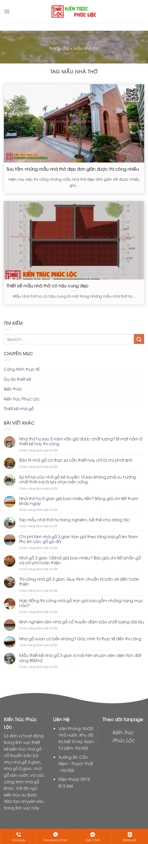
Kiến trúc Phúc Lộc (22, 399)
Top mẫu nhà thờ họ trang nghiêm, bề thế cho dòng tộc (74, 519)
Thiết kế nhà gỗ (19, 408)
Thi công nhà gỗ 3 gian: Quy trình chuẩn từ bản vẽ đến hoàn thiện (79, 581)
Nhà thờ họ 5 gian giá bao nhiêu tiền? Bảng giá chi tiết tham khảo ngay (78, 501)
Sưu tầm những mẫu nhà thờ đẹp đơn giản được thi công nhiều (72, 169)
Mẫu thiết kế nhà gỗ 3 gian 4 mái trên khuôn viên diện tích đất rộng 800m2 (80, 658)
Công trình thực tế (22, 369)
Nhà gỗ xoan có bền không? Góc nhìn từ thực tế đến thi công (80, 638)
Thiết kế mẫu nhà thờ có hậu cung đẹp (47, 285)
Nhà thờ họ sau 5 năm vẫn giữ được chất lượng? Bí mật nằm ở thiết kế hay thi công (80, 441)
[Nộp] (139, 339)
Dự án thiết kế (17, 379)
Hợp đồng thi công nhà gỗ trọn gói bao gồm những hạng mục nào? (81, 603)
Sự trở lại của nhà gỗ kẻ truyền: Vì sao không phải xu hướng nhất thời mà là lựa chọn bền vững (77, 479)
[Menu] (7, 11)
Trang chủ (59, 48)
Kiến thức (13, 389)
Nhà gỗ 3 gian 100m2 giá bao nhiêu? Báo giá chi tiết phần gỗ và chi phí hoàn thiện (80, 560)
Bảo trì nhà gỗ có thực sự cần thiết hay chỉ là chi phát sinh (76, 460)
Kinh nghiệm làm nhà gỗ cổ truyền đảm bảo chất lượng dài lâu (81, 621)
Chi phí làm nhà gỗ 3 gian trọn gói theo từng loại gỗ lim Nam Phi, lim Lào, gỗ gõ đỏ (78, 539)
